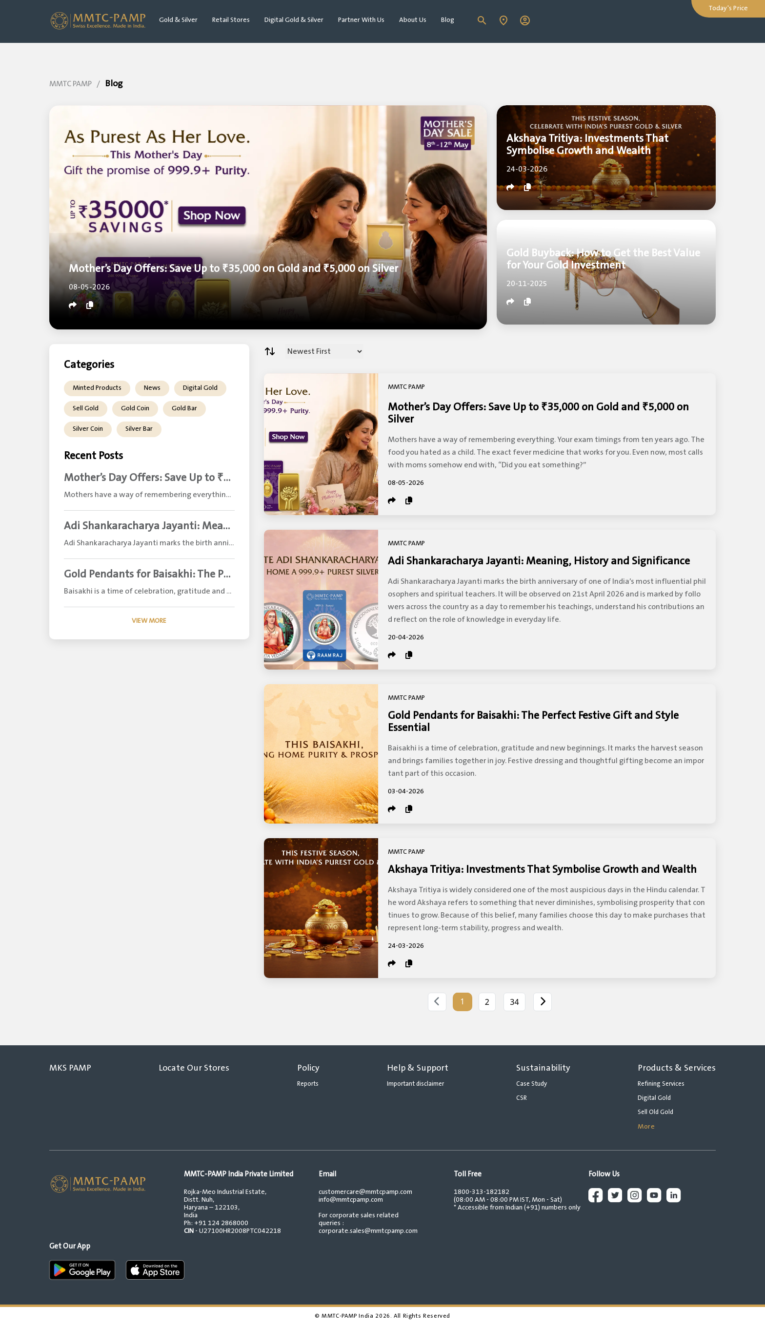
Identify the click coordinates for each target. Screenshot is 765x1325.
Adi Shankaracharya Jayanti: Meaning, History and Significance (539, 561)
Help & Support (417, 1068)
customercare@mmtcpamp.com (365, 1192)
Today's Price (728, 8)
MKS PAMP (70, 1068)
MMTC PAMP (70, 83)
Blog (447, 20)
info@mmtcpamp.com (351, 1200)
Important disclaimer (415, 1083)
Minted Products (97, 388)
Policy (308, 1068)
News (152, 388)
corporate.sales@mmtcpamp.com (368, 1231)
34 (514, 1002)
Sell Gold (86, 408)
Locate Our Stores (194, 1068)
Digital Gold (200, 388)
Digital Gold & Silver (293, 20)
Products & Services (677, 1068)
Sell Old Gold (655, 1112)
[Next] (542, 1002)
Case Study (531, 1083)
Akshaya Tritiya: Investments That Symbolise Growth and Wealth (542, 870)
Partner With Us (361, 20)
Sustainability (543, 1068)
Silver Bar (139, 429)
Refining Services (661, 1083)
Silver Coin (88, 429)
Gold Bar (184, 408)
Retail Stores (231, 20)
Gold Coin (135, 408)
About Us (412, 20)
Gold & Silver (178, 20)
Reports (308, 1083)
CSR (521, 1098)
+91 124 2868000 (221, 1223)
